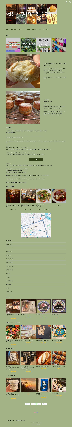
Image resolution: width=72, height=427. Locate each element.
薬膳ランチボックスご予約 (44, 209)
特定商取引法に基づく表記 (20, 420)
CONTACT (45, 29)
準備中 (58, 205)
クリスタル (8, 277)
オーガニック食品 (9, 258)
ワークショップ (8, 251)
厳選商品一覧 (8, 244)
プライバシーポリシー (10, 420)
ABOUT (21, 29)
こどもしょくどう (9, 291)
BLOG (40, 29)
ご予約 (36, 159)
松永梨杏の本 (8, 255)
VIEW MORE (13, 318)
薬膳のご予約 (8, 284)
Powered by (36, 424)
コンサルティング (9, 247)
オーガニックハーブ (9, 262)
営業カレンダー (14, 29)
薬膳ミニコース (13, 209)
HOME (7, 29)
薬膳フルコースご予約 (28, 209)
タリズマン (8, 273)
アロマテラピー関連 (10, 266)
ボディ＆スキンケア (9, 269)
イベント (7, 288)
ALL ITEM (34, 29)
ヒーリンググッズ (9, 280)
